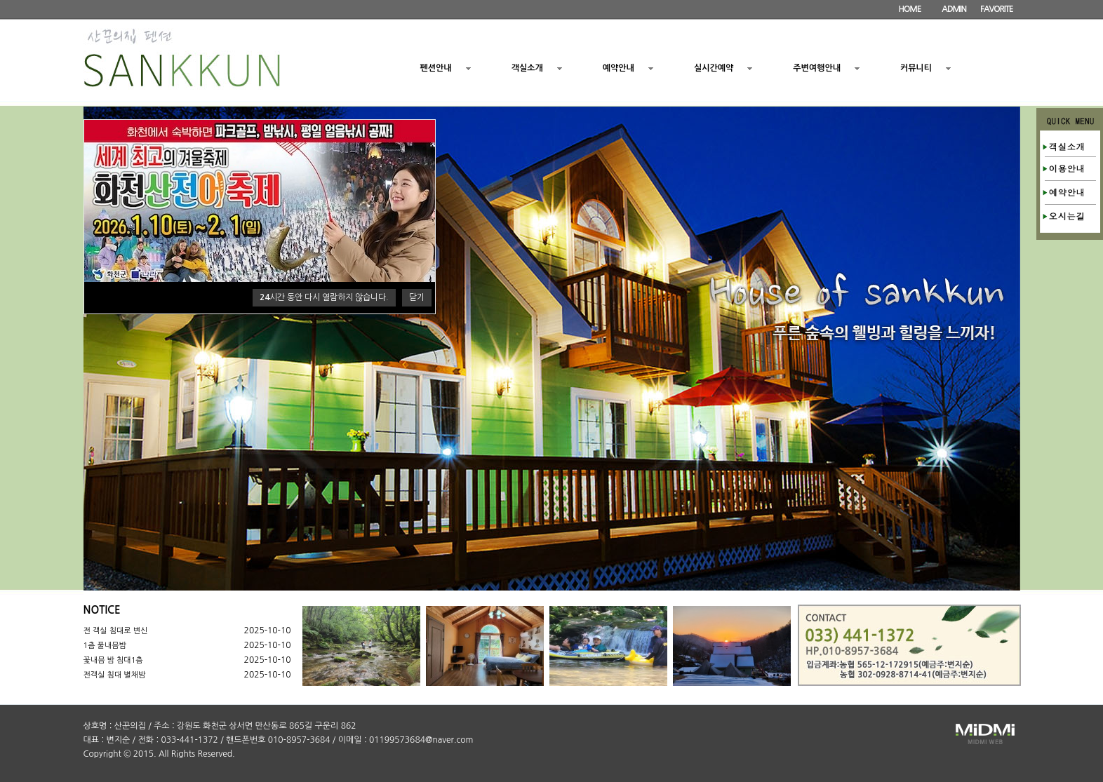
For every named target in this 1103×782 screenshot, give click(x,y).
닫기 (417, 297)
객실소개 (527, 68)
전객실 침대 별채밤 (114, 675)
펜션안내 (436, 68)
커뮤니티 (916, 68)
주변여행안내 (817, 68)
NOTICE (102, 610)
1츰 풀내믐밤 (104, 645)
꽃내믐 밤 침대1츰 (113, 660)
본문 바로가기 (0, 0)
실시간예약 (713, 68)
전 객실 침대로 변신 (115, 631)
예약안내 (618, 68)
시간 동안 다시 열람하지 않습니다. (324, 297)
